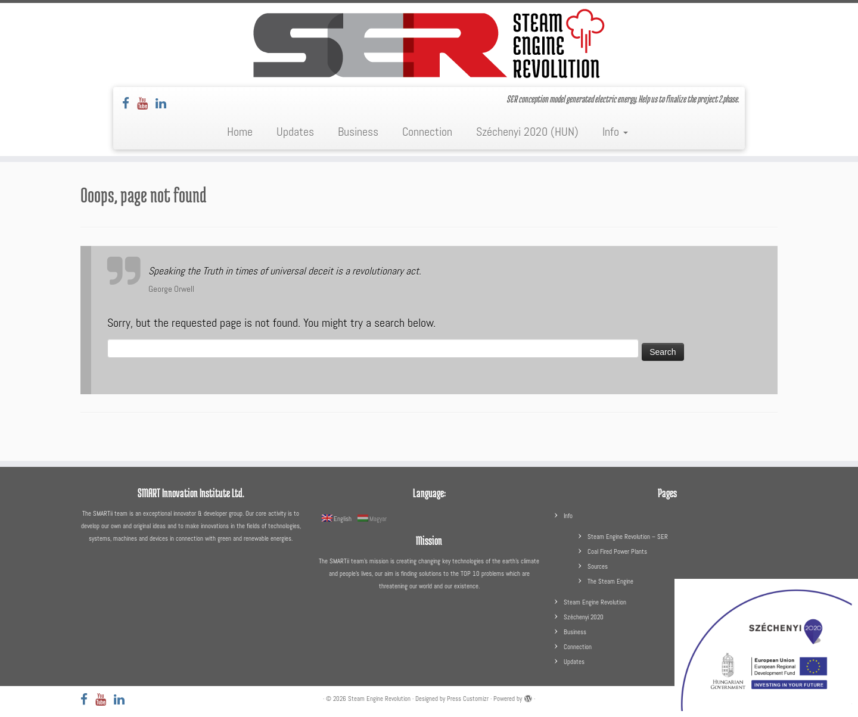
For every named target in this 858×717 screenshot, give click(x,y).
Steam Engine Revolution (595, 602)
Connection (427, 131)
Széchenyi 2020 (584, 617)
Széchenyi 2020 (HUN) (527, 131)
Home (240, 131)
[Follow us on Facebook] (129, 103)
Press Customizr (468, 698)
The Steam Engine (610, 581)
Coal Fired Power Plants (617, 551)
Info (615, 131)
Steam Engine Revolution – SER (627, 536)
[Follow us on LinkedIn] (165, 103)
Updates (295, 131)
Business (358, 131)
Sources (597, 566)
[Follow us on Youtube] (146, 103)
